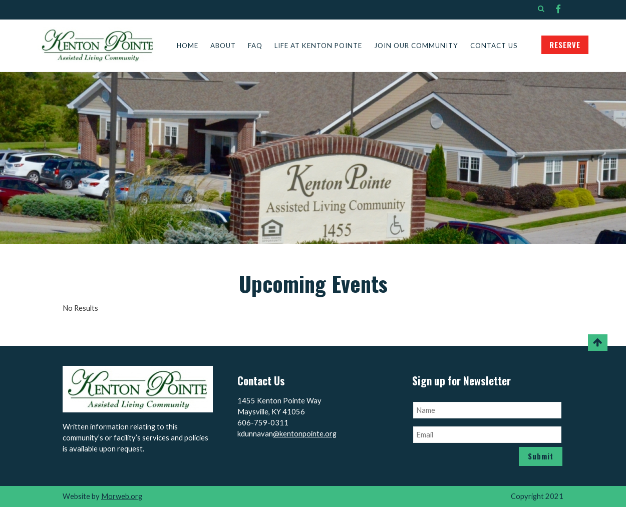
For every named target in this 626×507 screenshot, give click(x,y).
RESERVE (564, 45)
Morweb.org (121, 496)
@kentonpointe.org (305, 433)
